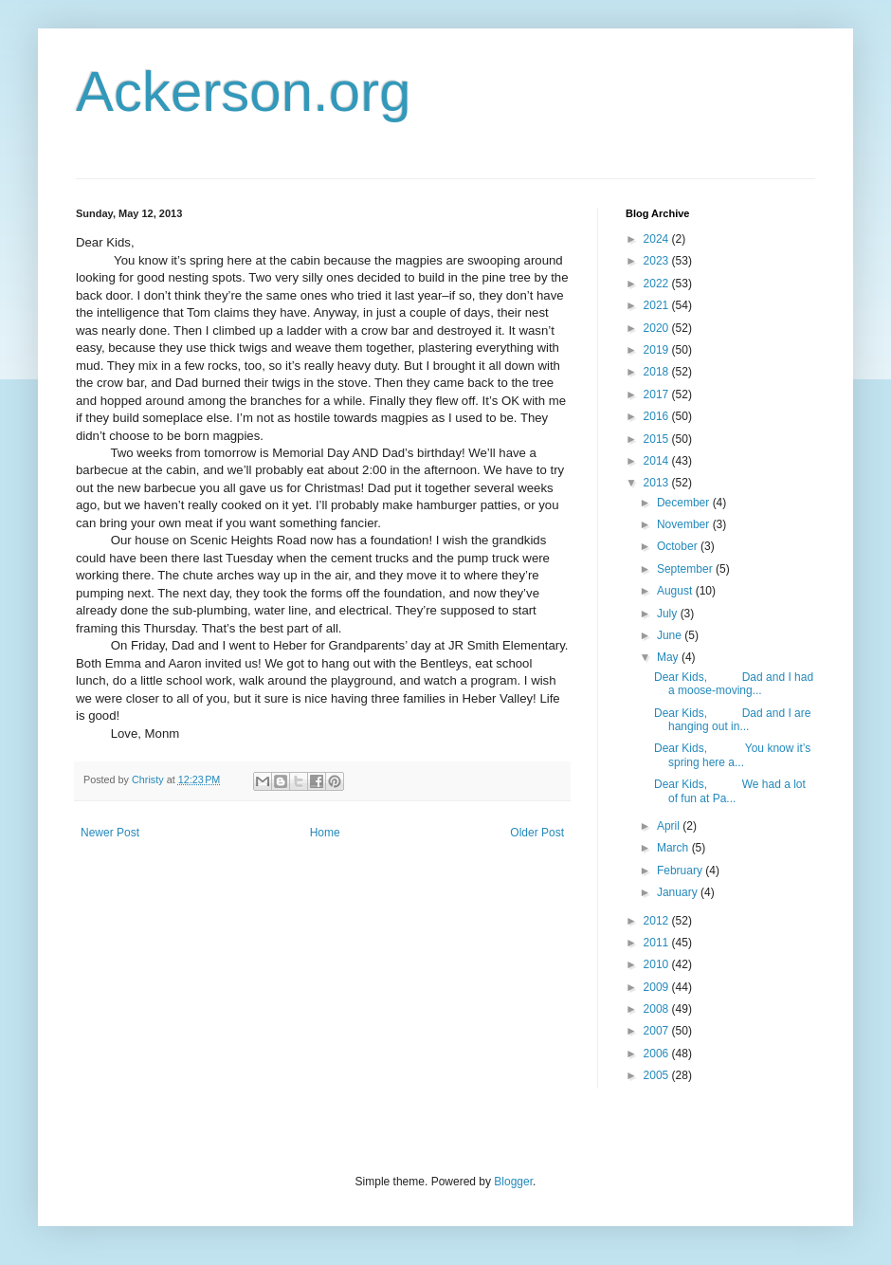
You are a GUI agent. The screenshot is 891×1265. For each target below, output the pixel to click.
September (686, 569)
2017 (658, 394)
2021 (658, 305)
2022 (658, 283)
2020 (658, 328)
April (669, 826)
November (685, 524)
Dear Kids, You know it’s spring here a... (732, 755)
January (678, 892)
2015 (658, 439)
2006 (658, 1053)
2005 (658, 1075)
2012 (658, 920)
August (676, 590)
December (685, 502)
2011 (658, 942)
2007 (658, 1030)
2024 (658, 239)
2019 (658, 350)
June (670, 635)
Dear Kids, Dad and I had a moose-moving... (733, 683)
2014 (658, 461)
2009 (658, 987)
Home (325, 832)
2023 (658, 260)
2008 (658, 1009)
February (681, 870)
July (669, 613)
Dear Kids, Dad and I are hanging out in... (732, 719)
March (674, 847)
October (678, 546)
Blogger (513, 1181)
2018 (658, 371)
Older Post (537, 832)
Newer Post (110, 832)
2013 (658, 482)
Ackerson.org (243, 91)
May (669, 657)
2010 (658, 964)
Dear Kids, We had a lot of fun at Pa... (730, 791)
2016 (658, 416)
